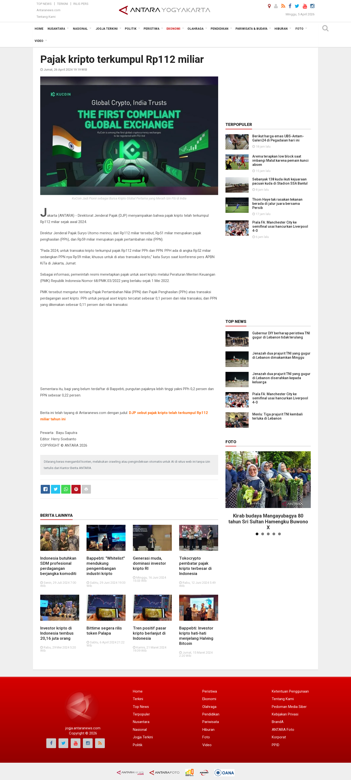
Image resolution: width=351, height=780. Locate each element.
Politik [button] (130, 28)
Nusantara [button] (56, 28)
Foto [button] (299, 28)
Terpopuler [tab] (238, 124)
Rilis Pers (80, 4)
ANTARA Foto (283, 729)
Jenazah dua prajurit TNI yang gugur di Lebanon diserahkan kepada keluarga (281, 378)
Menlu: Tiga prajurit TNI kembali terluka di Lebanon (277, 416)
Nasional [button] (80, 28)
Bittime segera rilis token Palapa (104, 631)
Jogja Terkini (143, 737)
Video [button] (39, 41)
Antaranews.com (48, 10)
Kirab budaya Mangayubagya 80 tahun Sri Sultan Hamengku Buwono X (268, 521)
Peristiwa (209, 691)
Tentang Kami (46, 17)
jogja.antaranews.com (82, 728)
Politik (137, 745)
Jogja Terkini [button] (107, 28)
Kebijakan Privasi (285, 714)
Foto (230, 441)
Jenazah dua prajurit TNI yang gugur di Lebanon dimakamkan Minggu (281, 355)
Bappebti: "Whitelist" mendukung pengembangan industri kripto (106, 566)
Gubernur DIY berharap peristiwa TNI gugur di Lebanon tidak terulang (281, 335)
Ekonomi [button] (173, 28)
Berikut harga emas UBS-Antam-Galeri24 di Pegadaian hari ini (278, 138)
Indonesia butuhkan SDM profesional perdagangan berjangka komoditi (58, 566)
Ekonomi (209, 699)
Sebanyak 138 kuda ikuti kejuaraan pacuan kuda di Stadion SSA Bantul (280, 181)
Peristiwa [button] (151, 28)
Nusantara (141, 722)
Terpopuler (141, 714)
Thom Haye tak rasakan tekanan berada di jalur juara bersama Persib (277, 203)
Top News (44, 4)
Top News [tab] (235, 321)
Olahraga (209, 707)
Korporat (279, 737)
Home (138, 691)
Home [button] (39, 28)
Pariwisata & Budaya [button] (251, 28)
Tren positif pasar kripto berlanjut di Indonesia (149, 633)
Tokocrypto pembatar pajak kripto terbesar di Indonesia (195, 566)
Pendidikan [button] (219, 28)
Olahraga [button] (195, 28)
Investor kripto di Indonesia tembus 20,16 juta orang (57, 633)
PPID (275, 745)
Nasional (140, 729)
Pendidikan (210, 714)
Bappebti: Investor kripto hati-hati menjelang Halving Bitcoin (196, 636)
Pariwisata (210, 722)
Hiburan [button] (281, 28)
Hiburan (208, 729)
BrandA (277, 722)
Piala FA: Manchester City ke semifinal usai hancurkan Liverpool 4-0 (280, 226)
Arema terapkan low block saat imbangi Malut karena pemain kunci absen (280, 160)
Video (207, 745)
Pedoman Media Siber (289, 707)
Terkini (62, 4)
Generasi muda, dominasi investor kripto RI (149, 563)
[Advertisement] (129, 347)
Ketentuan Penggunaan (290, 691)
